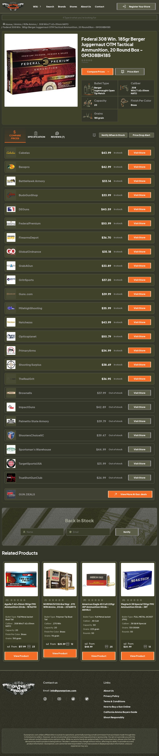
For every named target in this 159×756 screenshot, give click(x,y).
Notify (126, 531)
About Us (109, 690)
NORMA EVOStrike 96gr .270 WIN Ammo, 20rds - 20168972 (59, 605)
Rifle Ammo (29, 24)
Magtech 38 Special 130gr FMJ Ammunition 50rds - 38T (137, 605)
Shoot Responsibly (114, 717)
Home (7, 24)
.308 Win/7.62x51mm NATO (53, 24)
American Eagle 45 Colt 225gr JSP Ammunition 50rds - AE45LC (98, 607)
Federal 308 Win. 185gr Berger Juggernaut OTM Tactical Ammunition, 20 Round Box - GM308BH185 (56, 27)
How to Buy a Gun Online (117, 706)
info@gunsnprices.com (63, 690)
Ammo (17, 24)
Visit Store (139, 152)
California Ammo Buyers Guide (120, 712)
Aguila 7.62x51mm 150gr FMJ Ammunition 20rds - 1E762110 (20, 605)
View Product (21, 655)
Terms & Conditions (114, 701)
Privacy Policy (111, 696)
